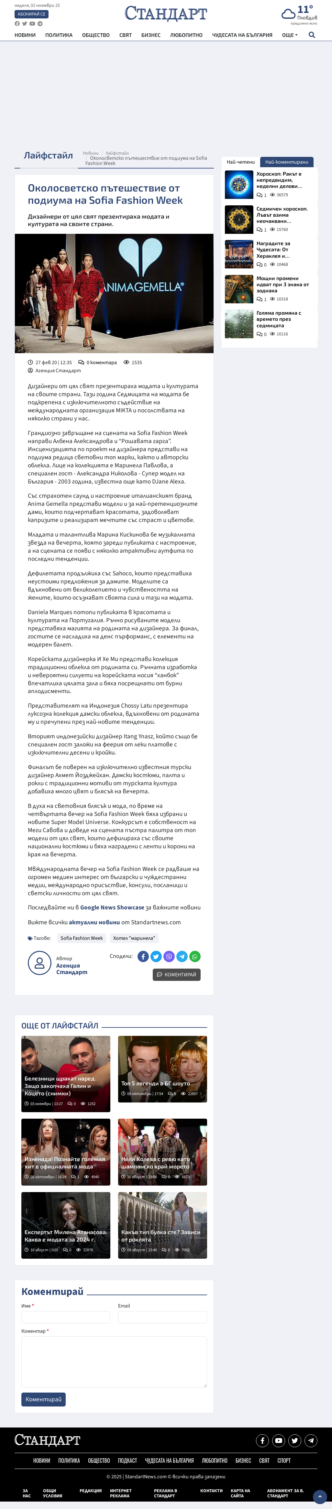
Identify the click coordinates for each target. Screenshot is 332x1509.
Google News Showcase (112, 907)
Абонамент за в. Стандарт (285, 1501)
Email (124, 1313)
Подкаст (127, 1468)
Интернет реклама (121, 1501)
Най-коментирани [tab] (286, 162)
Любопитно (186, 36)
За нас (27, 1501)
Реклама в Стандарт (165, 1501)
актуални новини (94, 930)
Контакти (211, 1498)
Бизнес (150, 36)
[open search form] (312, 36)
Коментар (35, 1338)
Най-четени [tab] (241, 162)
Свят (125, 36)
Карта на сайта (240, 1501)
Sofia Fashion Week (82, 945)
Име (27, 1313)
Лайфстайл (119, 153)
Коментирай (176, 982)
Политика (58, 36)
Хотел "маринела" (134, 945)
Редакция (91, 1498)
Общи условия (52, 1501)
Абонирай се (31, 15)
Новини (25, 36)
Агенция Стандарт (71, 977)
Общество (96, 36)
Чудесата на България (242, 36)
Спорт (284, 1468)
